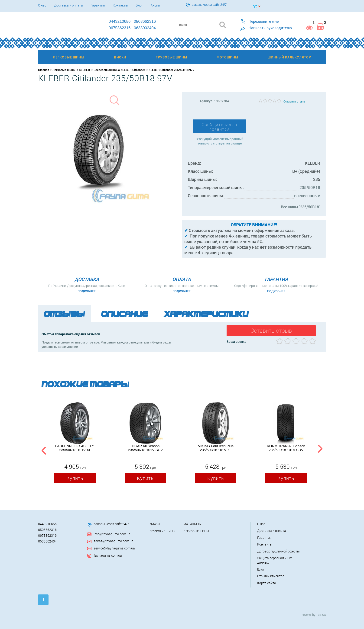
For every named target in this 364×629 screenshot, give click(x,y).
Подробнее (87, 291)
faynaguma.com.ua (108, 555)
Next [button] (320, 450)
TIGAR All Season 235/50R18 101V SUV (145, 448)
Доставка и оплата (68, 5)
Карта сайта (266, 583)
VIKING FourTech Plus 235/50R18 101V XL (216, 448)
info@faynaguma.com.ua (112, 534)
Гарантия (98, 5)
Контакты (120, 5)
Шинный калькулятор (289, 57)
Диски (155, 524)
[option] (75, 444)
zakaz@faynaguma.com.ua (113, 541)
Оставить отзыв (294, 101)
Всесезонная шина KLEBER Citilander (119, 70)
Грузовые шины (162, 531)
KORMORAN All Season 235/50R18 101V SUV (286, 448)
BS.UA (322, 614)
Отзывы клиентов (270, 576)
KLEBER (84, 70)
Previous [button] (43, 450)
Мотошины (192, 524)
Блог (139, 5)
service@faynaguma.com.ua (114, 548)
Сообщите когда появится (219, 127)
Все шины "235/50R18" (300, 206)
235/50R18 (309, 187)
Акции (155, 5)
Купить (75, 478)
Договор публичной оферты (278, 551)
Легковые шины (63, 70)
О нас (42, 5)
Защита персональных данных (274, 560)
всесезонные (307, 195)
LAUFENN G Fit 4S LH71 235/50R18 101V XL (75, 448)
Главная (43, 70)
